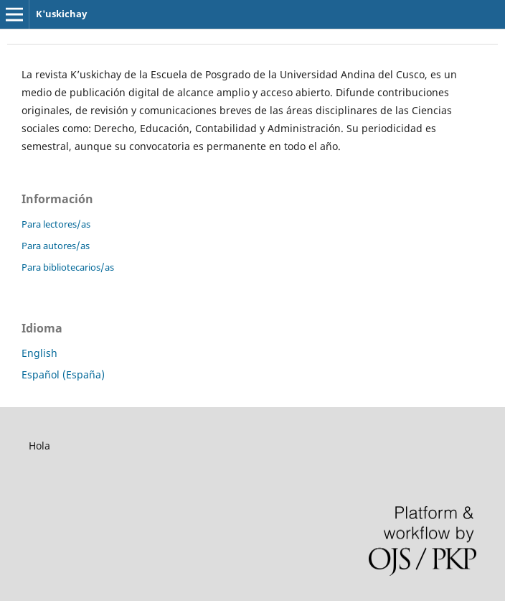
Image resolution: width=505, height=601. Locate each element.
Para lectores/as (56, 224)
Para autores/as (56, 245)
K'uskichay (61, 13)
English (39, 353)
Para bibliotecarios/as (68, 267)
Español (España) (63, 374)
